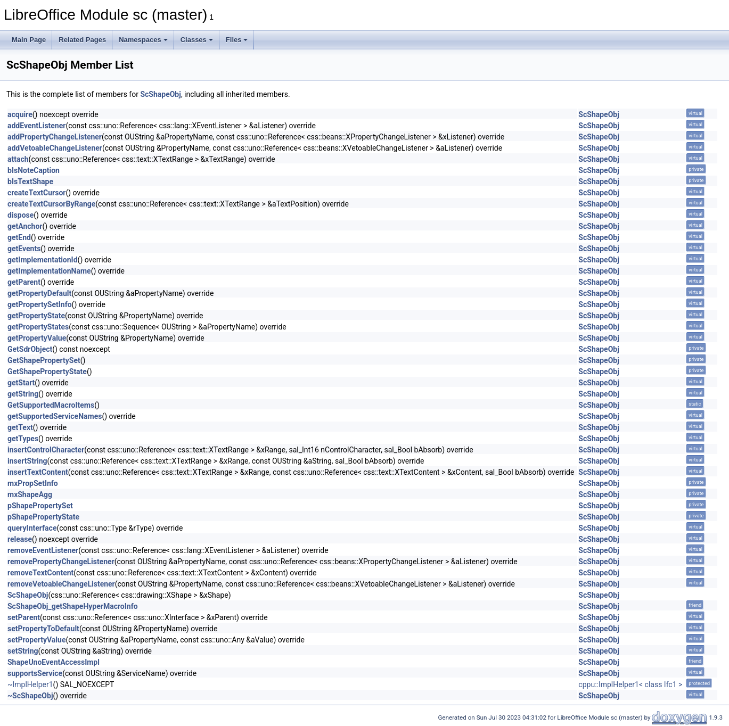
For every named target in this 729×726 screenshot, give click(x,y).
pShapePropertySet (40, 505)
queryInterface (31, 528)
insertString (27, 461)
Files (237, 40)
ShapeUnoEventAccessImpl (53, 662)
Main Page (29, 40)
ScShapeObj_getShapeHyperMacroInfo (72, 606)
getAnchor (25, 226)
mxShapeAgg (29, 494)
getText (20, 427)
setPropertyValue (36, 640)
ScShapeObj (160, 94)
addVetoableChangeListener (54, 148)
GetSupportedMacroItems (50, 405)
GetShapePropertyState (47, 371)
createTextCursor (36, 192)
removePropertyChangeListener (60, 561)
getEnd (19, 237)
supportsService (34, 673)
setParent (23, 617)
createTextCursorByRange (51, 204)
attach (18, 159)
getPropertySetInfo (39, 304)
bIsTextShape (30, 181)
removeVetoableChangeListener (61, 584)
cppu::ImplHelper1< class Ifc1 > (630, 684)
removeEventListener (42, 550)
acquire (19, 114)
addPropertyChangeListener (54, 137)
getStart (21, 382)
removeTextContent (40, 572)
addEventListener (36, 125)
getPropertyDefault (39, 293)
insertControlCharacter (45, 450)
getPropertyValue (36, 338)
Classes (197, 40)
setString (22, 651)
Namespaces (143, 40)
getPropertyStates (38, 327)
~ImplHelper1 (30, 684)
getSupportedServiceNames (54, 416)
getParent (23, 282)
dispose (20, 215)
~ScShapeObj (30, 695)
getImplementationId (42, 259)
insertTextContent (37, 472)
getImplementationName (49, 271)
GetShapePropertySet (43, 360)
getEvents (23, 248)
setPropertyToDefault (43, 628)
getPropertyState (36, 315)
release (19, 539)
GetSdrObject (29, 349)
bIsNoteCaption (33, 170)
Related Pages (82, 40)
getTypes (22, 438)
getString (22, 394)
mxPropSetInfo (32, 483)
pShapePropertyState (43, 517)
